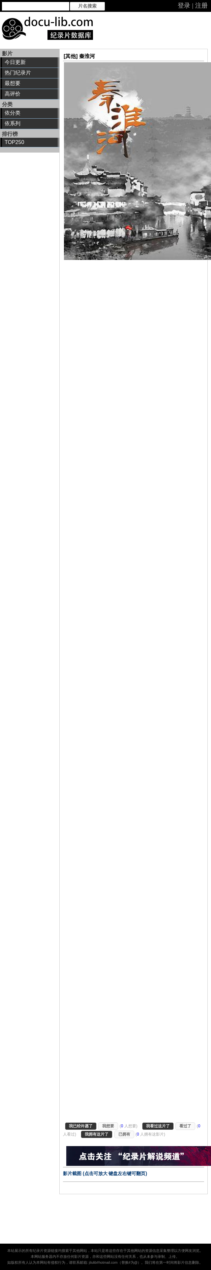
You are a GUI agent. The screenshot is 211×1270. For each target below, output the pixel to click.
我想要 (108, 1126)
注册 (201, 5)
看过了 (185, 1126)
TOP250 (14, 142)
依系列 (12, 123)
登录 (184, 5)
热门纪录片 (18, 72)
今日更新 (15, 62)
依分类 (12, 113)
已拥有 (124, 1134)
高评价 (12, 94)
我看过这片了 (158, 1126)
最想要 (12, 83)
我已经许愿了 (81, 1126)
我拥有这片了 (96, 1134)
